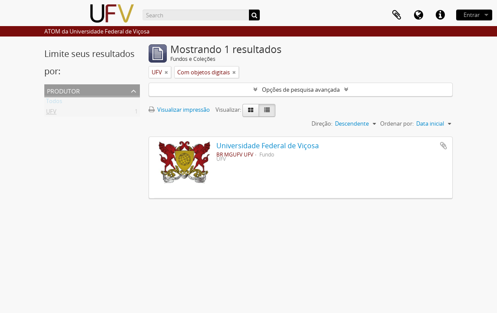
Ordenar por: (397, 123)
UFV (51, 113)
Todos (54, 103)
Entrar (472, 15)
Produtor (63, 90)
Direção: (321, 123)
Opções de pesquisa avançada (301, 89)
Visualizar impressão (179, 109)
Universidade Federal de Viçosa (267, 145)
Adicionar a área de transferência (443, 145)
